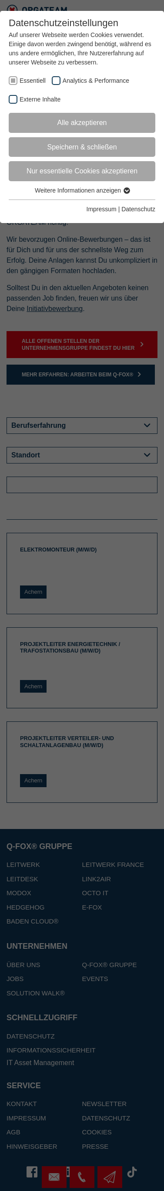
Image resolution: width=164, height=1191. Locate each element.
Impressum (102, 209)
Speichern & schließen (82, 147)
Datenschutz (138, 209)
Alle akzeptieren (82, 122)
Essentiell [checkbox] (33, 80)
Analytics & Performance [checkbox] (96, 80)
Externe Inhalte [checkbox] (40, 99)
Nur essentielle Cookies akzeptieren (82, 171)
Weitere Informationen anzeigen (82, 190)
